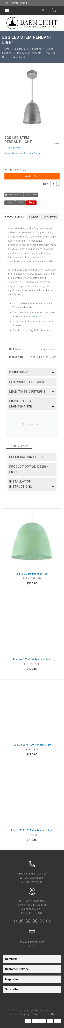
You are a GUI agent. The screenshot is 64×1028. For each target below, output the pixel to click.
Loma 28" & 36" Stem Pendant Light (32, 830)
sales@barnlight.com (32, 942)
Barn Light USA (28, 1014)
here (49, 330)
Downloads (50, 217)
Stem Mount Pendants (28, 53)
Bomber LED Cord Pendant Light (32, 659)
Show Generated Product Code (22, 153)
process (35, 316)
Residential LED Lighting (27, 48)
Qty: (46, 184)
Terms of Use (47, 1014)
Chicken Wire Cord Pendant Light (32, 745)
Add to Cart (32, 176)
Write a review (12, 147)
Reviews (33, 217)
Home (6, 48)
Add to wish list (17, 169)
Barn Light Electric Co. (35, 1010)
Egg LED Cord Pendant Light (32, 574)
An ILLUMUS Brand (16, 3)
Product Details (14, 217)
